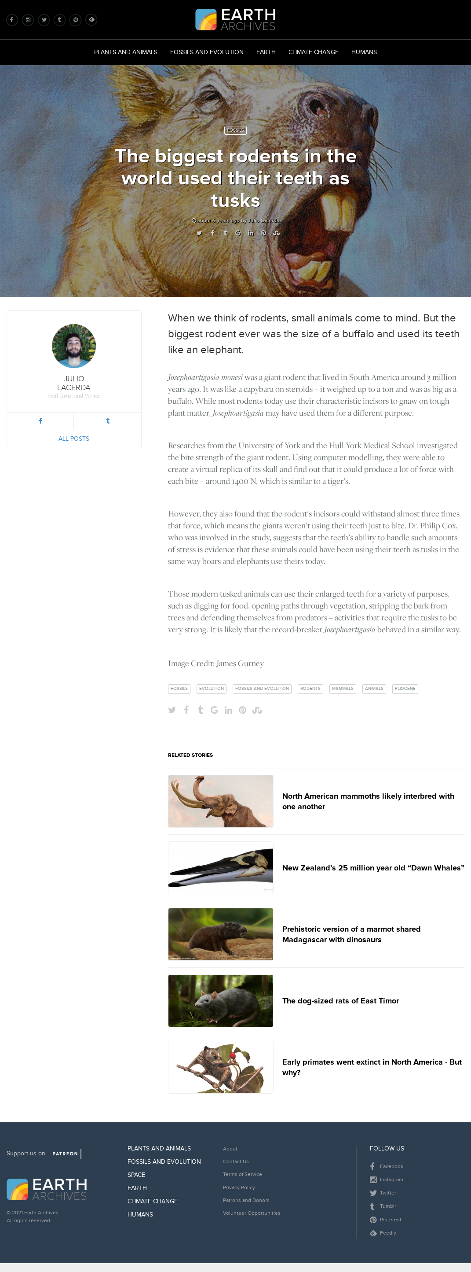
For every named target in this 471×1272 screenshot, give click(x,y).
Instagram (386, 1180)
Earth (266, 52)
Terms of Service (242, 1174)
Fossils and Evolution (207, 52)
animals (374, 688)
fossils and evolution (262, 688)
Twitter (383, 1193)
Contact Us (236, 1161)
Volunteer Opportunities (252, 1213)
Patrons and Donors (246, 1200)
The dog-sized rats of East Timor (340, 1001)
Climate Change (313, 52)
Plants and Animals (125, 52)
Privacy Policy (239, 1187)
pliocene (405, 688)
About (230, 1149)
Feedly (383, 1233)
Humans (364, 52)
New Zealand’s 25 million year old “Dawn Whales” (373, 868)
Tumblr (383, 1207)
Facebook (386, 1167)
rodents (310, 688)
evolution (211, 688)
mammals (343, 688)
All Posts (73, 438)
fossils (179, 688)
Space (136, 1175)
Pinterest (386, 1220)
